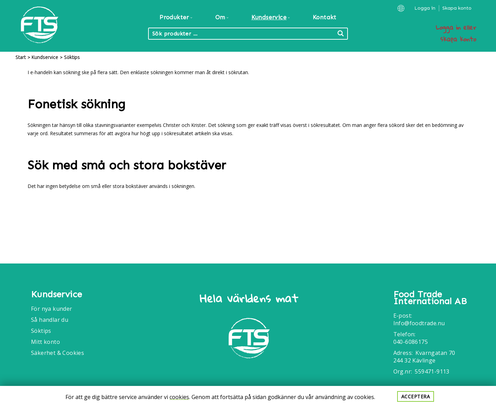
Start (21, 57)
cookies (179, 397)
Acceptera (415, 396)
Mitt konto (45, 342)
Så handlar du (49, 320)
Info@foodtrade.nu (419, 323)
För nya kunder (51, 308)
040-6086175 (410, 342)
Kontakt (325, 17)
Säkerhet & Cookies (57, 353)
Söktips (41, 331)
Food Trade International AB (430, 298)
